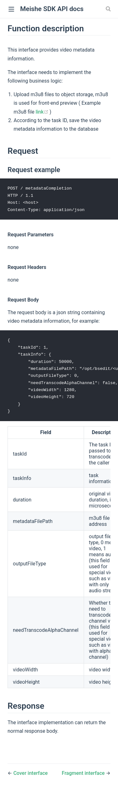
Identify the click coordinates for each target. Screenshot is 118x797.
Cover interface (30, 776)
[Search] (108, 8)
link (42, 112)
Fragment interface (84, 776)
